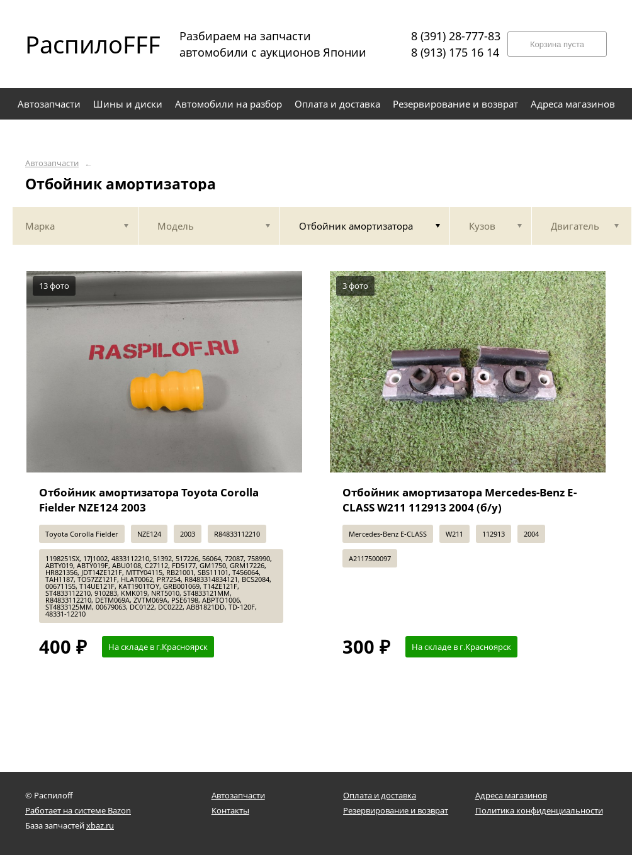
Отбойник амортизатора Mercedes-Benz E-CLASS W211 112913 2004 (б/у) (459, 500)
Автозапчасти (52, 163)
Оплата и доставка (379, 795)
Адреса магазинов (511, 795)
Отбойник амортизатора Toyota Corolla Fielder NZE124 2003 (149, 500)
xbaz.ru (100, 825)
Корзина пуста (557, 44)
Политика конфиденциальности (539, 810)
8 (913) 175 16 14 (455, 52)
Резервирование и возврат (395, 810)
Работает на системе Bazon (78, 810)
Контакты (230, 810)
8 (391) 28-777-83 (455, 35)
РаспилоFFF (81, 44)
